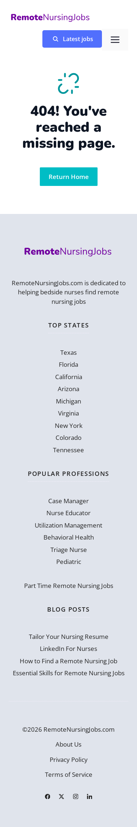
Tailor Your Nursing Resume (69, 636)
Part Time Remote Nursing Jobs (68, 585)
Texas (68, 352)
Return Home (69, 176)
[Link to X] (61, 796)
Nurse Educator (68, 513)
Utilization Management (68, 525)
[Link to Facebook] (47, 796)
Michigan (68, 401)
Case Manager (68, 501)
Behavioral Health (68, 537)
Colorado (68, 437)
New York (69, 425)
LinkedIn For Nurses (68, 648)
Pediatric (68, 561)
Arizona (68, 389)
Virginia (68, 413)
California (68, 377)
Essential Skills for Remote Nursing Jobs (69, 673)
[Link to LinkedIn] (89, 796)
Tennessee (68, 450)
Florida (68, 364)
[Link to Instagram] (75, 796)
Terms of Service (68, 774)
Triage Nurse (68, 549)
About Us (68, 744)
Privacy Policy (69, 759)
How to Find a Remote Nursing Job (68, 661)
